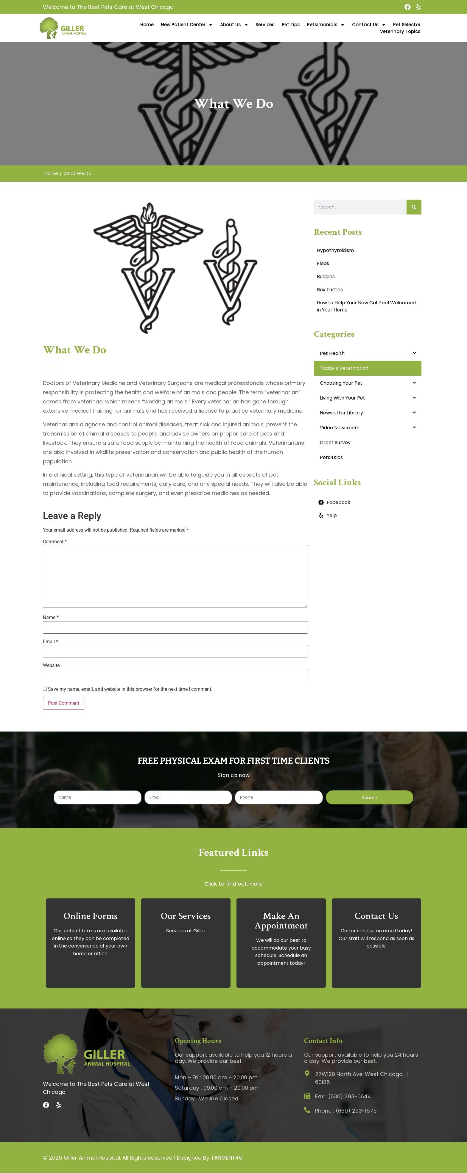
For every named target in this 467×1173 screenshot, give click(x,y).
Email (50, 641)
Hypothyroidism (335, 250)
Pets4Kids (331, 457)
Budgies (326, 276)
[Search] (414, 207)
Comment (55, 541)
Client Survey (335, 442)
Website (51, 665)
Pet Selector (407, 24)
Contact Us (369, 24)
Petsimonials (326, 24)
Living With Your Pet (342, 397)
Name (51, 617)
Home (147, 24)
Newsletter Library (341, 412)
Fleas (323, 263)
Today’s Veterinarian (344, 368)
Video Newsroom (339, 427)
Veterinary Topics (400, 31)
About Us (234, 24)
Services (265, 24)
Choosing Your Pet (341, 383)
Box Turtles (330, 289)
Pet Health (332, 353)
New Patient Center (187, 24)
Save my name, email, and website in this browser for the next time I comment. (130, 689)
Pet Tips (291, 24)
